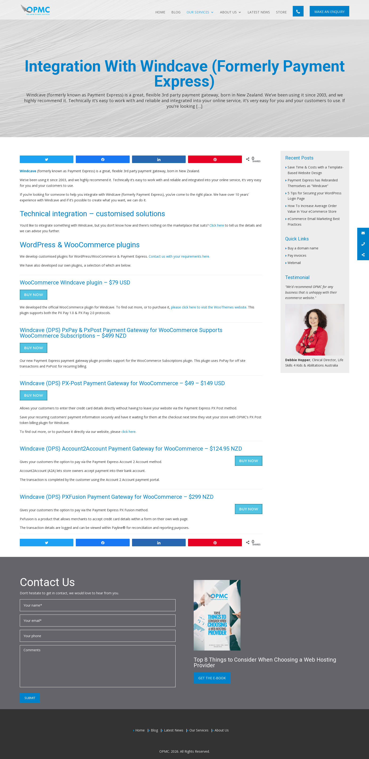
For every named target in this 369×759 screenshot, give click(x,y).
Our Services (198, 12)
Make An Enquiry (329, 11)
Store (281, 12)
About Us (228, 12)
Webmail (294, 262)
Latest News (259, 12)
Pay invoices (297, 255)
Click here (216, 225)
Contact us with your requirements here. (179, 256)
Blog (175, 12)
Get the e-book (212, 678)
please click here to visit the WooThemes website (208, 307)
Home (160, 12)
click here (128, 431)
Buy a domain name (303, 248)
